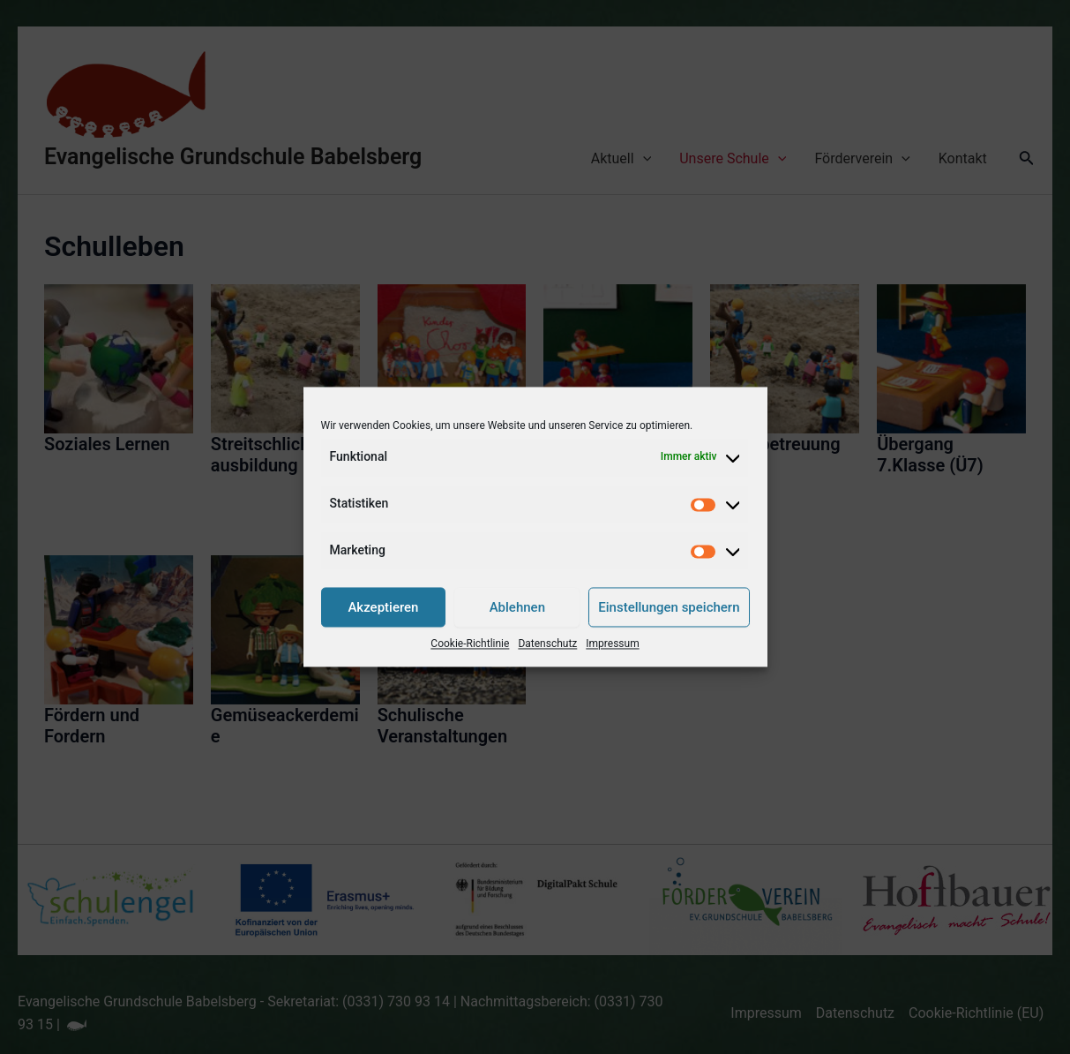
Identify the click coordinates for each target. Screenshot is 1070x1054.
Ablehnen (517, 607)
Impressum (612, 644)
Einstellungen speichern (668, 607)
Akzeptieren (383, 607)
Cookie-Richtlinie (469, 644)
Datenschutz (547, 644)
